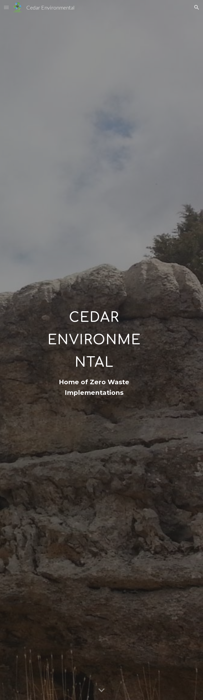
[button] (6, 7)
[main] (94, 335)
